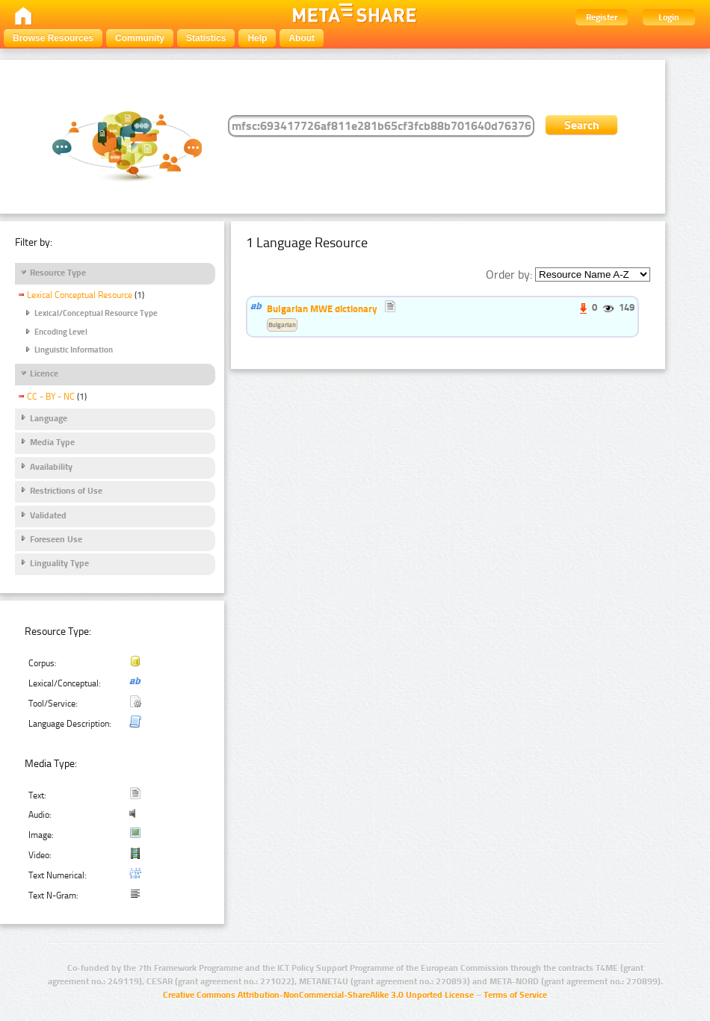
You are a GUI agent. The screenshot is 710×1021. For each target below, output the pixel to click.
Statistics (206, 38)
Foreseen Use (56, 539)
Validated (48, 515)
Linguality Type (59, 563)
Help (257, 38)
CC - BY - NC (51, 396)
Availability (51, 467)
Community (139, 38)
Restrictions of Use (66, 490)
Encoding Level (60, 332)
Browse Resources (53, 38)
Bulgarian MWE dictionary (322, 308)
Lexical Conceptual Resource (79, 295)
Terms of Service (515, 995)
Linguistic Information (73, 350)
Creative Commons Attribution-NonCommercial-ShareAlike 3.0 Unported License (318, 995)
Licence (44, 373)
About (301, 38)
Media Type (52, 442)
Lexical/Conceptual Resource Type (96, 313)
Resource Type (58, 272)
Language (48, 418)
